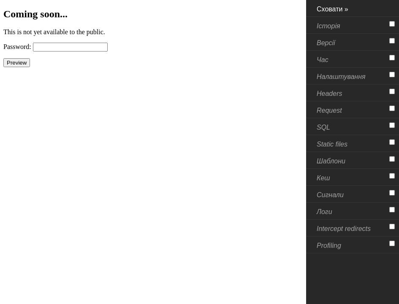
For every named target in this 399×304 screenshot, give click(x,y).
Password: (17, 46)
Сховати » (332, 9)
